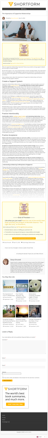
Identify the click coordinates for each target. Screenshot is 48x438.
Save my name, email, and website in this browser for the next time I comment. (21, 377)
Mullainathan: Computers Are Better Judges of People (34, 295)
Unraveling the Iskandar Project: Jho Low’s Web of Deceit (30, 253)
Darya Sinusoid (14, 18)
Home (3, 415)
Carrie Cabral (20, 324)
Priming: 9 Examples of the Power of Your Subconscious (35, 321)
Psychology (25, 242)
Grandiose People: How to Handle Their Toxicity (21, 321)
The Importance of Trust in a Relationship (9, 294)
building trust (22, 117)
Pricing (3, 417)
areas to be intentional (15, 127)
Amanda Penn (33, 324)
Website (4, 372)
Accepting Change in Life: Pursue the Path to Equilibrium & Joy (9, 321)
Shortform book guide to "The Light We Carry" (30, 58)
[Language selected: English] (40, 437)
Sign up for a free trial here (17, 63)
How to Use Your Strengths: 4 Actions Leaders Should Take (18, 248)
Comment (5, 339)
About (3, 419)
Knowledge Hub (6, 422)
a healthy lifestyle (15, 85)
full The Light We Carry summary (24, 227)
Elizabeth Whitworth (9, 324)
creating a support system (19, 116)
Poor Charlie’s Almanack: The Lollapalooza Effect (21, 295)
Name (4, 358)
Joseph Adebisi (20, 299)
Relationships (32, 242)
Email (4, 365)
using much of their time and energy (20, 97)
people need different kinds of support (20, 101)
